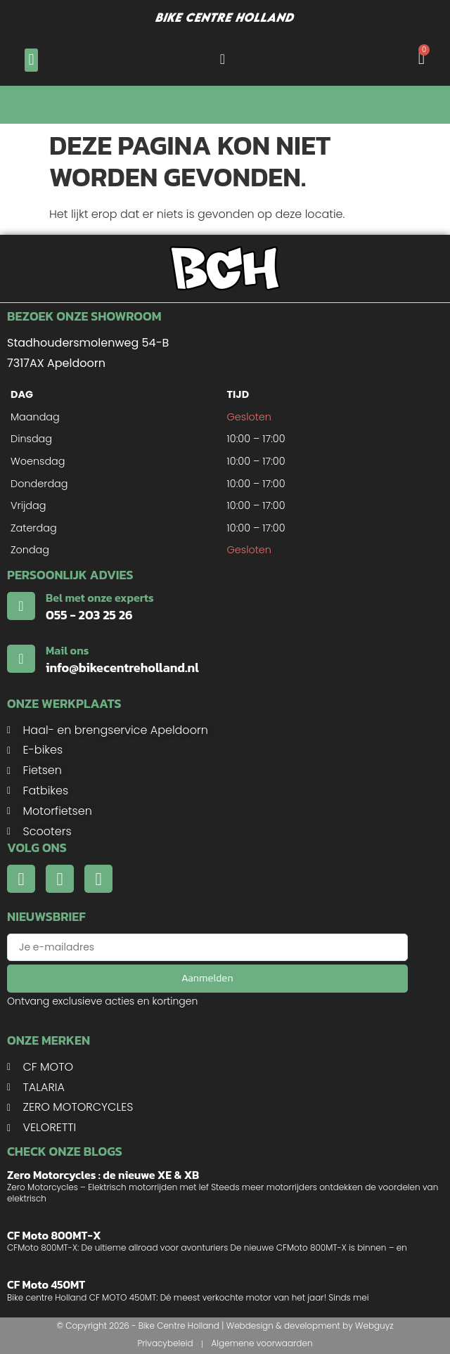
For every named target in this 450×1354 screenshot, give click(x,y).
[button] (31, 60)
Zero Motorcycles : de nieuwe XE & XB (103, 1174)
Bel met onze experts (100, 597)
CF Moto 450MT (46, 1284)
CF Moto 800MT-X (54, 1235)
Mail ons (67, 650)
